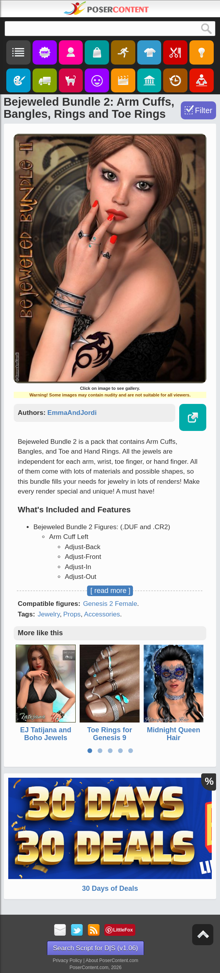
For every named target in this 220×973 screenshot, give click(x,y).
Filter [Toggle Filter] (203, 110)
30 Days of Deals (110, 888)
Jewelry (49, 614)
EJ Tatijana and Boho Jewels (45, 734)
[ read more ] (110, 591)
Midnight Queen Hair (173, 734)
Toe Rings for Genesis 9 (109, 734)
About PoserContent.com (111, 960)
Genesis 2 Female (110, 603)
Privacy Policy (67, 960)
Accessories (102, 614)
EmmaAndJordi (72, 412)
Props (71, 614)
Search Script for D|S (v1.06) (95, 948)
